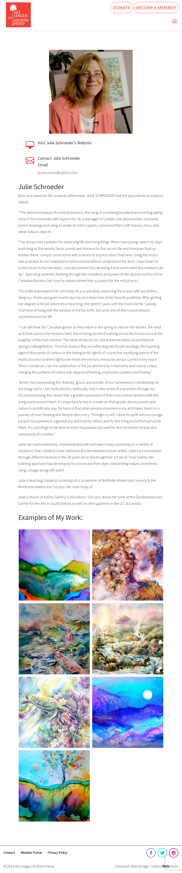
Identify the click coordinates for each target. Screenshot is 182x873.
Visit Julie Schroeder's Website (64, 142)
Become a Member (156, 7)
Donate (121, 7)
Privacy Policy (57, 852)
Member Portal (31, 852)
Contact (9, 852)
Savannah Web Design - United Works (146, 866)
